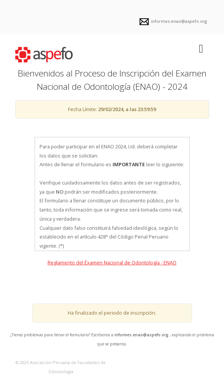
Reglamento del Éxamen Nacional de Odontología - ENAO (112, 262)
